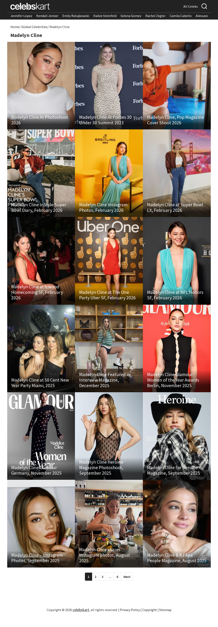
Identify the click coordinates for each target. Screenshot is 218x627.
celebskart (81, 619)
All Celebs (190, 6)
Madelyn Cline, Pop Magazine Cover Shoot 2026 (175, 121)
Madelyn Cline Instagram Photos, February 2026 (103, 210)
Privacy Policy (130, 619)
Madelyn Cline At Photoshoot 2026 (39, 121)
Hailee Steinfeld (105, 16)
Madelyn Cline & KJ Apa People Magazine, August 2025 (177, 567)
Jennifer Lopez (21, 16)
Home (14, 27)
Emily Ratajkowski (75, 16)
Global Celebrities (34, 27)
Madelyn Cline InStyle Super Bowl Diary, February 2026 (38, 210)
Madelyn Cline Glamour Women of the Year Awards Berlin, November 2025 (173, 386)
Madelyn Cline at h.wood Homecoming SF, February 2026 (37, 297)
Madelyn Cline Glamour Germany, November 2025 (36, 478)
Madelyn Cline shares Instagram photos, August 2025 (104, 564)
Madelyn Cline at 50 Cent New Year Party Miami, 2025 (40, 389)
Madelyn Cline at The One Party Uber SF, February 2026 (107, 299)
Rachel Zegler (155, 16)
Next (127, 586)
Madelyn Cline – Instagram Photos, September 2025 (37, 567)
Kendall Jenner (47, 16)
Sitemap (165, 619)
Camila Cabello (181, 16)
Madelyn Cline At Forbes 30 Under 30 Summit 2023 (105, 121)
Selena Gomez (131, 16)
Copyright (149, 619)
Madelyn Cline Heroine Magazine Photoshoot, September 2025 (101, 475)
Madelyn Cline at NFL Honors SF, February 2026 (175, 299)
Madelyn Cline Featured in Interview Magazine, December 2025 (104, 386)
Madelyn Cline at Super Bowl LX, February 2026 (175, 210)
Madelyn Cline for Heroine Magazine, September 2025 (173, 478)
